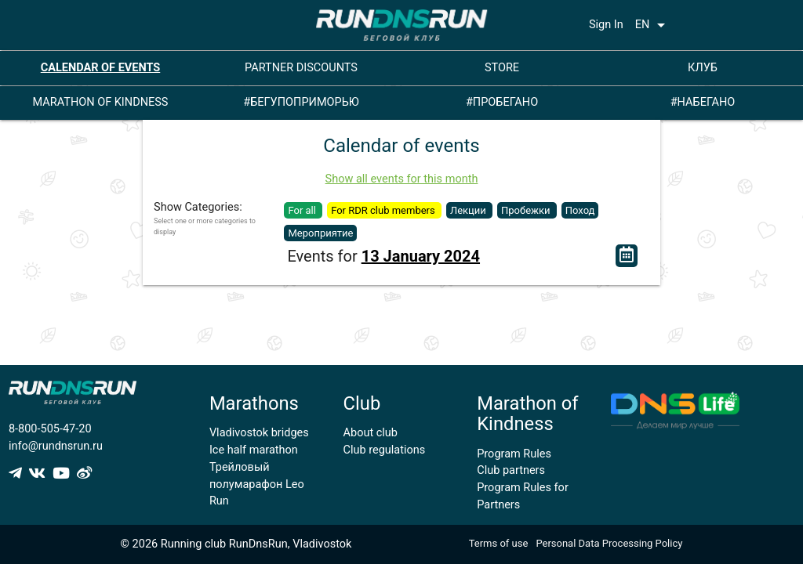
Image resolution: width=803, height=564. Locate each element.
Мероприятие (320, 233)
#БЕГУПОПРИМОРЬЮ (301, 102)
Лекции (469, 210)
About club (370, 432)
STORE (502, 67)
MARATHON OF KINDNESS (101, 102)
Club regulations (384, 450)
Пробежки (527, 210)
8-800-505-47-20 (50, 429)
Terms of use (499, 543)
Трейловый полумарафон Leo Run (256, 484)
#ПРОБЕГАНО (502, 102)
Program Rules (514, 454)
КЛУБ (703, 67)
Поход (580, 210)
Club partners (511, 470)
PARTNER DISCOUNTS (301, 67)
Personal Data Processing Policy (609, 543)
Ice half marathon (253, 450)
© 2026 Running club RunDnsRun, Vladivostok (236, 544)
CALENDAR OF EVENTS (101, 67)
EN (653, 25)
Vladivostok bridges (259, 432)
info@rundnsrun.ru (56, 446)
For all (303, 210)
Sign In (606, 24)
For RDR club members (384, 210)
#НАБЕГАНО (703, 102)
